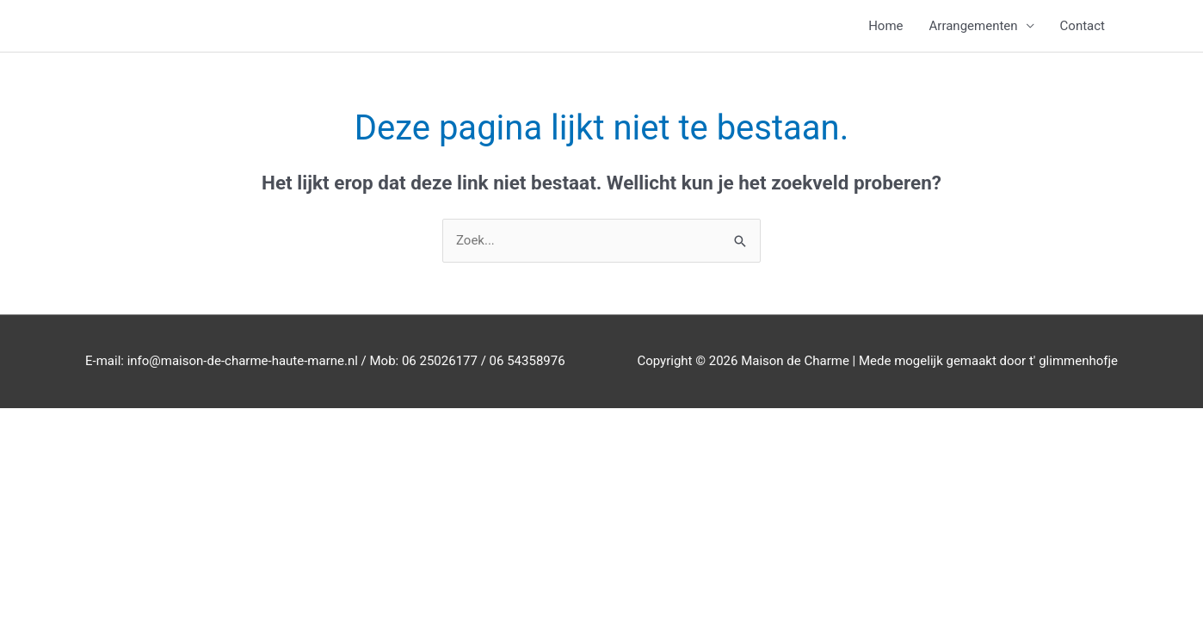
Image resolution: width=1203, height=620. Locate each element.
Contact (1082, 26)
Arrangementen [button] (973, 26)
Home (885, 26)
